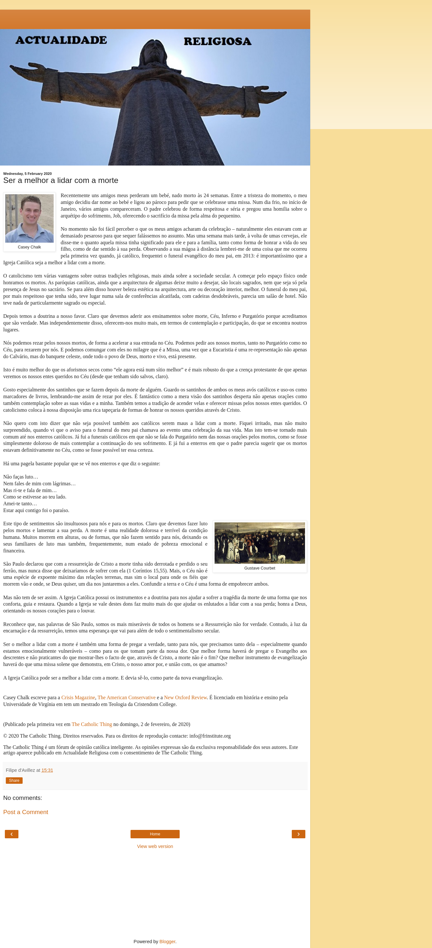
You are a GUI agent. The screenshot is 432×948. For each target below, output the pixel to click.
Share (14, 780)
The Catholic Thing (92, 724)
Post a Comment (25, 812)
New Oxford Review (185, 697)
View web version (155, 846)
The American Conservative (127, 697)
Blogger (167, 941)
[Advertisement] (155, 18)
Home (155, 834)
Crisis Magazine (78, 697)
